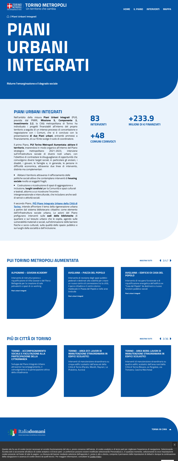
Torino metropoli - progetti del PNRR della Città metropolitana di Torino (46, 6)
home (8, 16)
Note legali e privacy (122, 448)
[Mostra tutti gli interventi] (146, 260)
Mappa (167, 9)
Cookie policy (142, 448)
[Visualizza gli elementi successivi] (170, 260)
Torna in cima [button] (159, 429)
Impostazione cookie (162, 448)
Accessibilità (103, 448)
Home (126, 9)
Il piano (138, 9)
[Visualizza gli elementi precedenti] (160, 260)
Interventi (153, 9)
